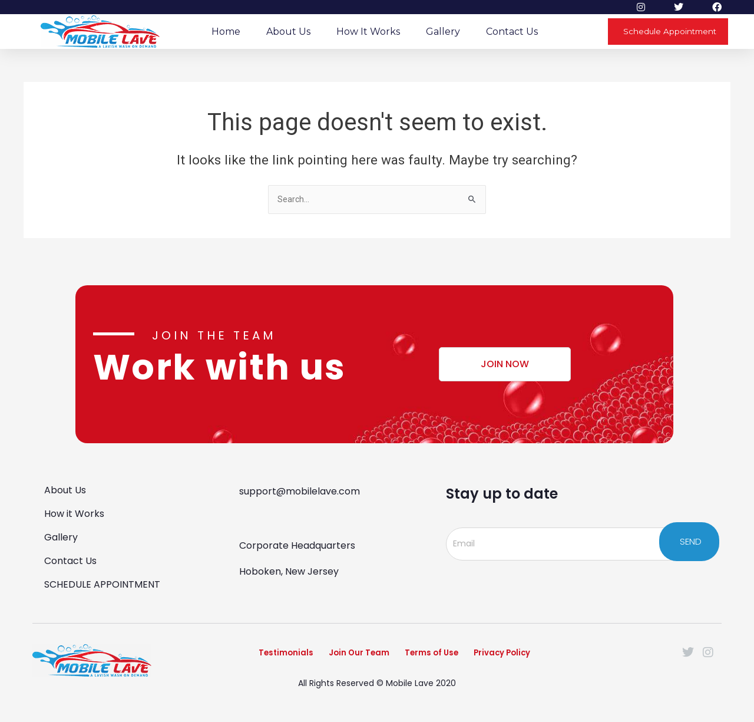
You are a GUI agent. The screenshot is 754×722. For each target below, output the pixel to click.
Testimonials (258, 656)
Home (225, 31)
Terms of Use (438, 656)
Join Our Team (347, 656)
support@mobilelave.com (299, 490)
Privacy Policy (527, 656)
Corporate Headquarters (297, 544)
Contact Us (512, 31)
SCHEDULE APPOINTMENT (102, 583)
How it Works (368, 31)
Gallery (443, 31)
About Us (288, 31)
